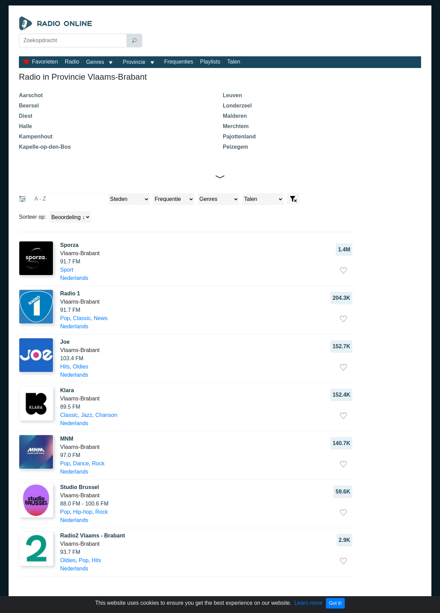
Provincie (135, 62)
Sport (66, 270)
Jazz (86, 415)
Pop (65, 318)
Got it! (335, 603)
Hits (65, 367)
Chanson (106, 415)
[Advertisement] (283, 33)
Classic (82, 318)
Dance (81, 463)
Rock (98, 463)
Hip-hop (82, 512)
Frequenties (179, 62)
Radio (72, 62)
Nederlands (74, 278)
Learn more (308, 603)
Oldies (80, 367)
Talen (233, 62)
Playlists (210, 62)
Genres (95, 62)
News (101, 318)
